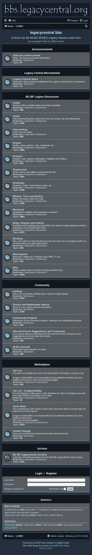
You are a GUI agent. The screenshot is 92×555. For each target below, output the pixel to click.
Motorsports (20, 254)
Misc (15, 267)
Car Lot (17, 370)
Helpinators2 (30, 382)
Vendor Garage (22, 431)
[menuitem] (12, 20)
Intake (16, 102)
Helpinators (30, 107)
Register (51, 473)
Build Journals (21, 346)
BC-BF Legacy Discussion (42, 96)
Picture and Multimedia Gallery (31, 304)
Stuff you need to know (26, 55)
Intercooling (20, 129)
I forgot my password (13, 489)
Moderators (28, 60)
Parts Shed (19, 406)
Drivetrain (19, 182)
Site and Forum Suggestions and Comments (39, 331)
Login (38, 473)
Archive (42, 448)
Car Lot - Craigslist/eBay (27, 390)
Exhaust (17, 156)
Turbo (16, 116)
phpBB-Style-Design (60, 546)
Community (42, 285)
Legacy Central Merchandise (42, 72)
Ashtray (17, 291)
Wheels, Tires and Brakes (28, 196)
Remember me (57, 489)
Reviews (18, 238)
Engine (17, 142)
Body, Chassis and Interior (28, 223)
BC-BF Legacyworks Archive (30, 454)
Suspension (20, 169)
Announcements (42, 49)
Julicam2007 (11, 528)
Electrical (18, 209)
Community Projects (25, 318)
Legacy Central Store (25, 79)
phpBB (36, 543)
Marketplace (42, 364)
